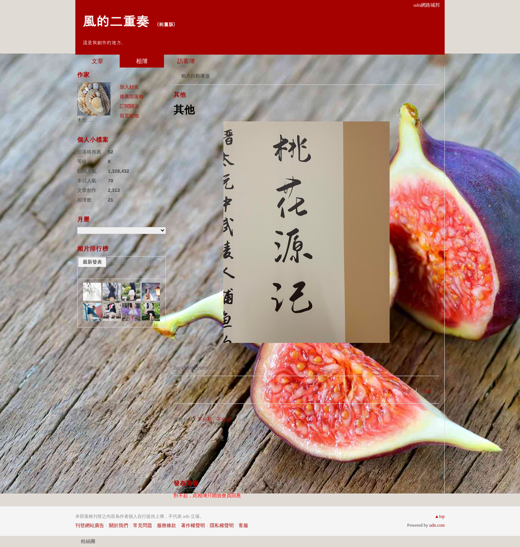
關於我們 (118, 525)
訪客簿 (186, 61)
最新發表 (92, 262)
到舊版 (166, 24)
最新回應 (121, 262)
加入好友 (129, 87)
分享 (406, 391)
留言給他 (129, 115)
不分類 (205, 419)
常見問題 (142, 525)
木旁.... (84, 120)
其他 (180, 95)
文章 (97, 61)
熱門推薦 (150, 273)
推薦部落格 (132, 96)
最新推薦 (150, 262)
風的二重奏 (116, 20)
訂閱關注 (129, 106)
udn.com (437, 525)
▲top (440, 516)
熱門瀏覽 (92, 273)
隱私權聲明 (222, 525)
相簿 (142, 61)
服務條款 (166, 525)
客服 (243, 525)
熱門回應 (121, 273)
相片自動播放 (195, 76)
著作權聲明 (193, 525)
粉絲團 (88, 541)
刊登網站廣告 (89, 525)
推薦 (387, 391)
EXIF (426, 391)
